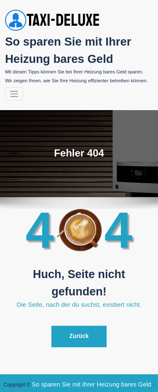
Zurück (79, 327)
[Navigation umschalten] (14, 87)
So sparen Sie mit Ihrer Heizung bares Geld (78, 373)
